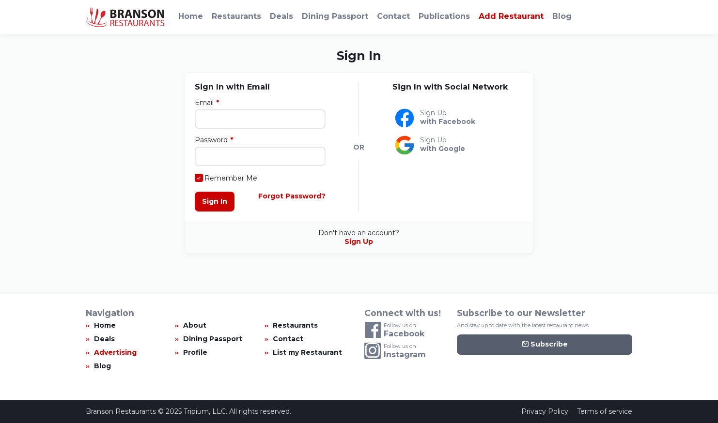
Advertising (115, 352)
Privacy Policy (544, 411)
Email (204, 102)
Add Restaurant (511, 16)
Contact (393, 16)
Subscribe (545, 344)
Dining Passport (335, 16)
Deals (281, 16)
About (194, 325)
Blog (562, 16)
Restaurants (236, 16)
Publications (444, 16)
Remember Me (230, 178)
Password (211, 140)
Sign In (214, 201)
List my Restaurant (307, 352)
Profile (195, 352)
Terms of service (604, 411)
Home (190, 16)
